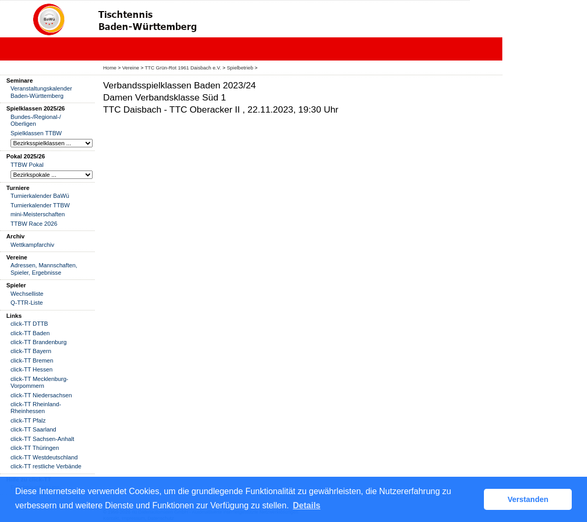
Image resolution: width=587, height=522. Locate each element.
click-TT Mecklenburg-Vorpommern (39, 382)
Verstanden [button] (528, 499)
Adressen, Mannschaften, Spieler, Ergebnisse (44, 268)
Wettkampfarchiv (32, 245)
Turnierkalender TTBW (40, 205)
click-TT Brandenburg (39, 342)
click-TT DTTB (29, 323)
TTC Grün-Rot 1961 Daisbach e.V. (183, 68)
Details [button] (306, 505)
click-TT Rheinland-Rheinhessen (36, 407)
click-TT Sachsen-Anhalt (42, 439)
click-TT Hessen (32, 369)
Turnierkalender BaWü (40, 196)
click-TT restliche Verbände (46, 466)
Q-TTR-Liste (27, 302)
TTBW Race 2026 (34, 223)
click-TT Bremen (32, 360)
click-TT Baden (30, 333)
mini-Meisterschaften (38, 214)
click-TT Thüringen (35, 448)
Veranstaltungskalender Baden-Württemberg (41, 91)
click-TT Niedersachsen (41, 395)
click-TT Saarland (33, 429)
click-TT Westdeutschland (44, 457)
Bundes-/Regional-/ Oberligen (36, 120)
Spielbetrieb (240, 68)
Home (109, 68)
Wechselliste (27, 293)
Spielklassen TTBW (36, 133)
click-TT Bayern (31, 351)
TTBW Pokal (27, 165)
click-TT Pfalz (28, 420)
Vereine (130, 68)
